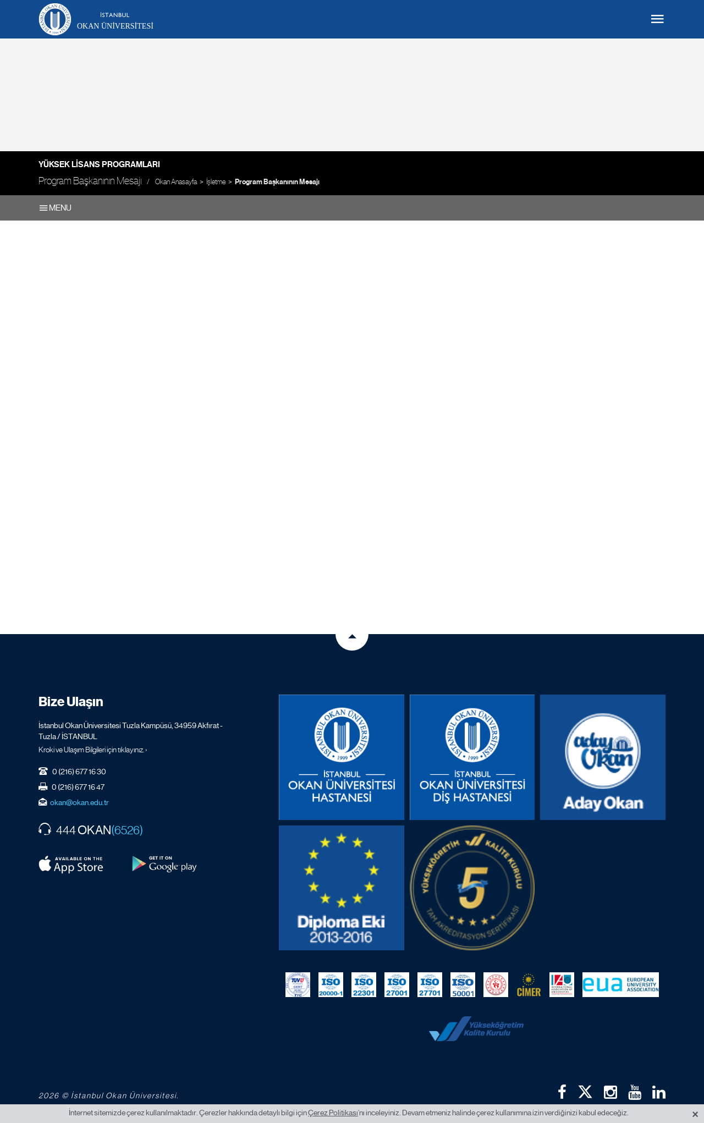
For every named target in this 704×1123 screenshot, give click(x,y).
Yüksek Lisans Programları (99, 164)
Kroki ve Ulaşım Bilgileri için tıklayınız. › (92, 749)
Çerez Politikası (333, 1112)
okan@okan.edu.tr (79, 802)
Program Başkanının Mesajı (277, 182)
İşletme (216, 182)
